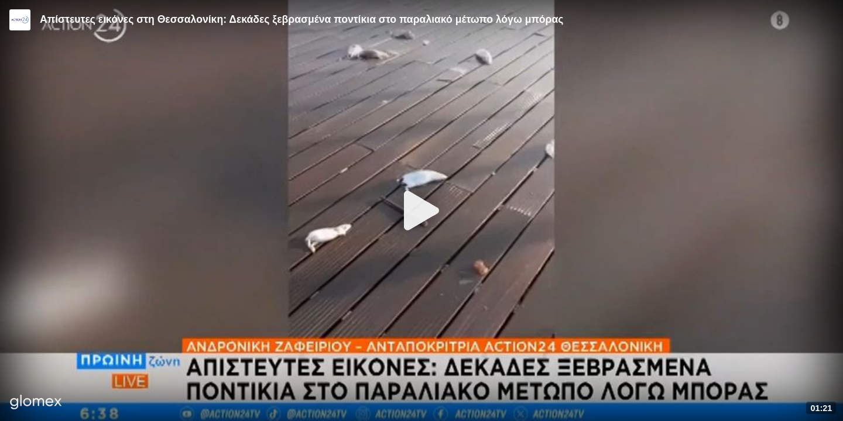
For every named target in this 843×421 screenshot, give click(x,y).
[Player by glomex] (36, 403)
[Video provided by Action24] (19, 19)
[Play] (421, 210)
